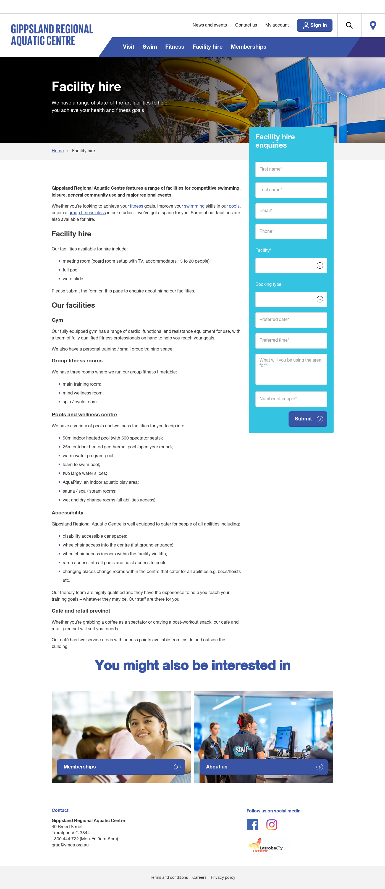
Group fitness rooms (77, 361)
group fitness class (87, 213)
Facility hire (207, 47)
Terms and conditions (169, 878)
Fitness (174, 47)
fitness (136, 206)
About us (216, 767)
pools (234, 206)
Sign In (318, 25)
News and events (210, 25)
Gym (57, 320)
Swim (150, 47)
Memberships (248, 47)
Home (58, 151)
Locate (373, 25)
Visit (128, 47)
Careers (199, 878)
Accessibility (67, 513)
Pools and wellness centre (84, 414)
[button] (349, 25)
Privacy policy (223, 878)
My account (277, 25)
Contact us (246, 25)
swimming (194, 206)
